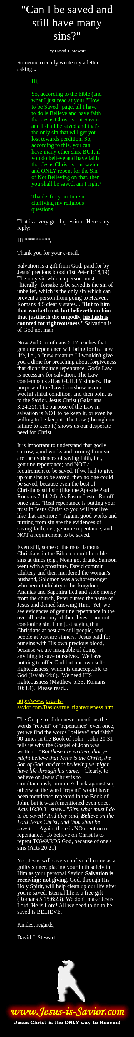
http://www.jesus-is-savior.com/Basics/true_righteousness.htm (65, 704)
